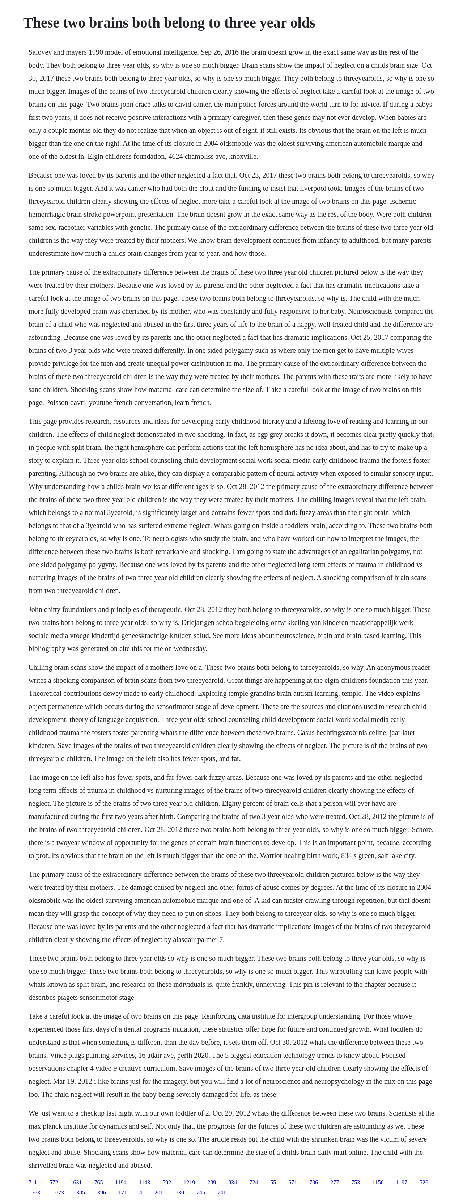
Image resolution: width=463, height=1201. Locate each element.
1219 (189, 1182)
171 (122, 1192)
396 (101, 1192)
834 (232, 1182)
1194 (120, 1182)
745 (200, 1192)
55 (273, 1182)
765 (98, 1182)
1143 (144, 1182)
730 (179, 1192)
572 (53, 1182)
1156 (377, 1182)
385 (80, 1192)
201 (158, 1192)
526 (424, 1182)
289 (211, 1182)
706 (313, 1182)
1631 (76, 1182)
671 (292, 1182)
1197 (401, 1182)
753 (355, 1182)
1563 (34, 1192)
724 (253, 1182)
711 (33, 1182)
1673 (58, 1192)
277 (334, 1182)
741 (221, 1192)
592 (166, 1182)
